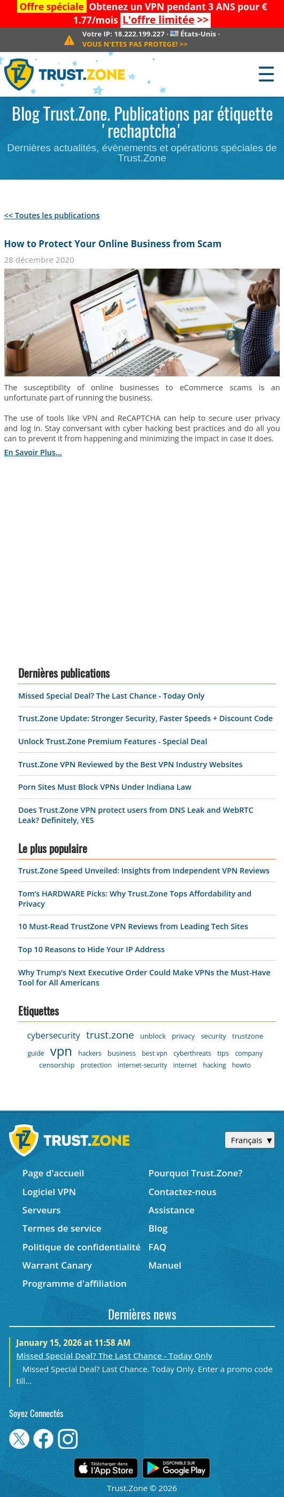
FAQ (157, 1247)
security (213, 1036)
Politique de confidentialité (81, 1247)
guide (35, 1053)
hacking (214, 1065)
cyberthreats (192, 1053)
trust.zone (110, 1035)
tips (223, 1053)
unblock (153, 1036)
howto (241, 1065)
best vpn (154, 1053)
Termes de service (62, 1228)
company (248, 1053)
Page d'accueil (53, 1173)
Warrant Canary (57, 1265)
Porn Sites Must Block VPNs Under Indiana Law (104, 787)
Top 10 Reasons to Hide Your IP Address (91, 949)
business (122, 1053)
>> (165, 20)
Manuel (164, 1265)
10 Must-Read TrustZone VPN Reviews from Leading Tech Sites (133, 926)
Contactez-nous (182, 1191)
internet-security (142, 1065)
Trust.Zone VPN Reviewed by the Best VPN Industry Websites (130, 764)
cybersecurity (53, 1035)
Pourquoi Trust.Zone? (195, 1173)
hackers (89, 1053)
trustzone (247, 1036)
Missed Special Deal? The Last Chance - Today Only (111, 696)
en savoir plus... (33, 452)
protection (96, 1065)
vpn (61, 1050)
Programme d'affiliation (74, 1283)
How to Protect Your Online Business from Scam (113, 244)
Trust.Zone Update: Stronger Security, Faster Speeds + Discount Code (145, 718)
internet (185, 1065)
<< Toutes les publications (52, 215)
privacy (183, 1036)
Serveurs (41, 1210)
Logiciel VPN (49, 1191)
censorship (56, 1065)
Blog (157, 1228)
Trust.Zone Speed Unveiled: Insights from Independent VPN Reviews (144, 870)
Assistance (171, 1210)
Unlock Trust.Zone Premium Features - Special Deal (112, 741)
